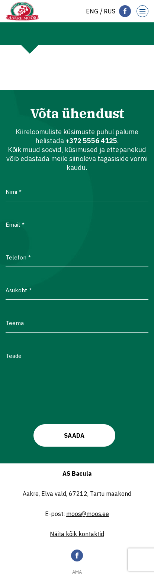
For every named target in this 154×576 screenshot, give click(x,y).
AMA (77, 572)
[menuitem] (92, 11)
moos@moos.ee (87, 513)
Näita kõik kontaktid (77, 534)
